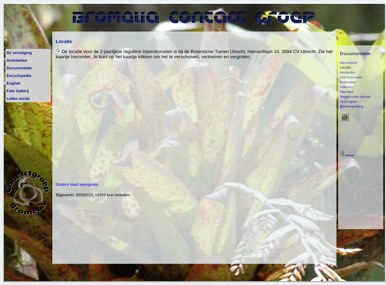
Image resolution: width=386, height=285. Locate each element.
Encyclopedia (19, 76)
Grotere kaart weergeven (77, 184)
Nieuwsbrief (348, 62)
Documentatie (19, 68)
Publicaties (348, 82)
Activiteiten (17, 60)
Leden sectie (18, 98)
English (13, 83)
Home (347, 155)
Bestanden (348, 72)
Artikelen (346, 87)
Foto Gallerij (18, 91)
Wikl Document (351, 77)
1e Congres (348, 101)
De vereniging (19, 53)
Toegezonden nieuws (355, 96)
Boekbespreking (351, 106)
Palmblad (346, 92)
